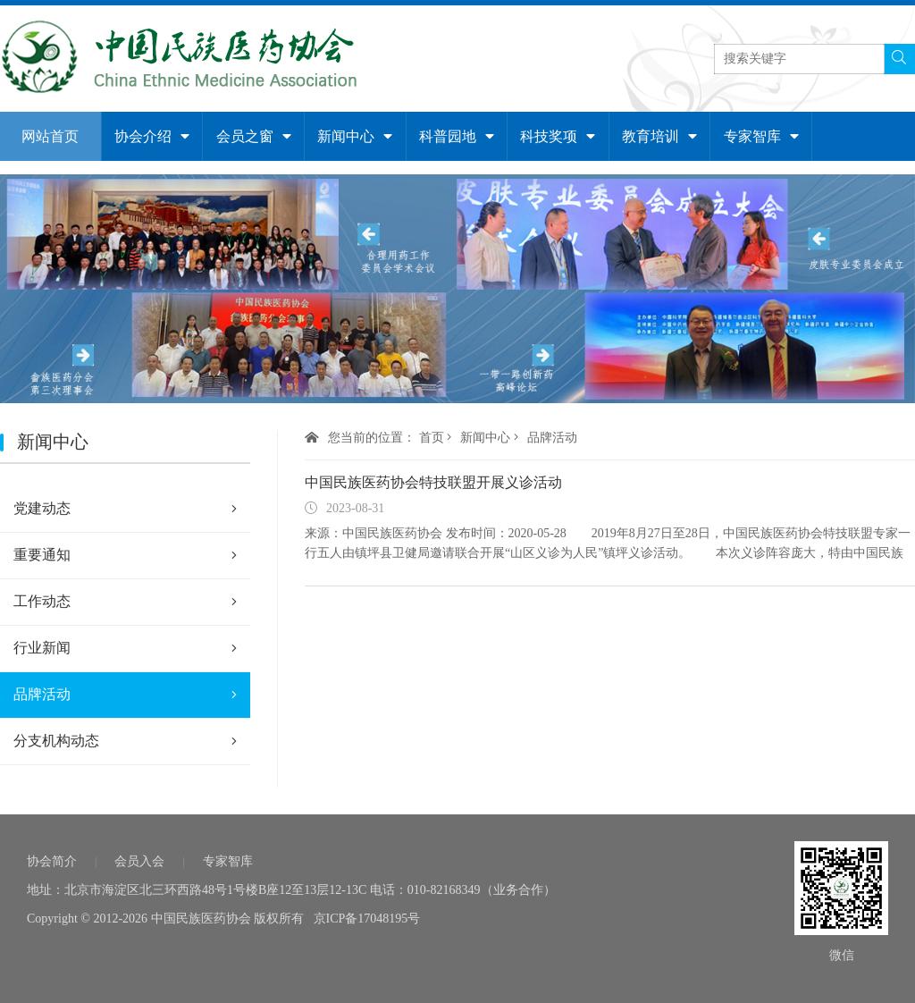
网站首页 (50, 136)
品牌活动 (125, 695)
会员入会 (139, 861)
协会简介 (52, 861)
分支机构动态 (125, 741)
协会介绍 (151, 136)
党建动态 (125, 509)
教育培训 (659, 136)
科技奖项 (557, 136)
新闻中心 (354, 136)
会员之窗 (253, 136)
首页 (431, 437)
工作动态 (125, 602)
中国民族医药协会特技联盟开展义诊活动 (433, 482)
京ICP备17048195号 (367, 918)
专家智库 (761, 136)
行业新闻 (125, 648)
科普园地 (456, 136)
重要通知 (125, 555)
